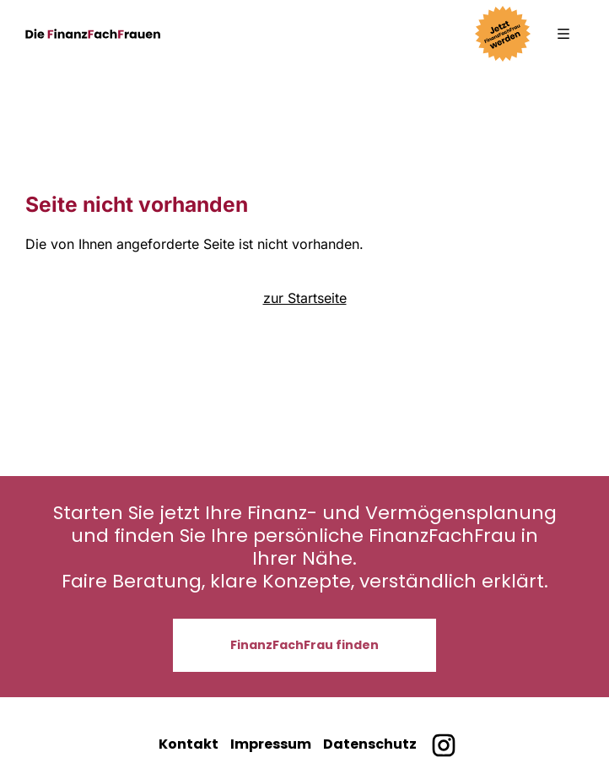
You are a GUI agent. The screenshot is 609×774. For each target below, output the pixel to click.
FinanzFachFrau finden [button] (304, 644)
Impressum (270, 744)
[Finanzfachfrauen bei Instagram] (443, 745)
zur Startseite (305, 298)
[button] (563, 34)
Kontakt (188, 744)
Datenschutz (370, 744)
